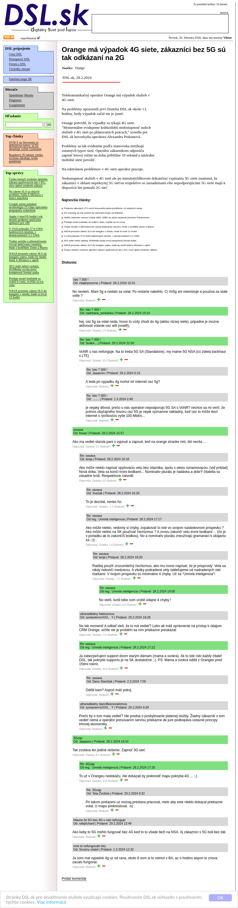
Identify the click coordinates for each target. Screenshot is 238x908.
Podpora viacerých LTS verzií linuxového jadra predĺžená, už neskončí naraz (103, 208)
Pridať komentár (74, 879)
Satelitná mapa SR (20, 79)
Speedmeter (16, 95)
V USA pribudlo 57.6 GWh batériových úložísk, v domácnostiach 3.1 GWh (26, 232)
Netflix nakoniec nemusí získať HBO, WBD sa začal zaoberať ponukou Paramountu (106, 217)
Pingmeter (15, 100)
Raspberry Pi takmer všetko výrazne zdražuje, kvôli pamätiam (26, 158)
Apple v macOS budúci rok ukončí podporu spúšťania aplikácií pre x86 (26, 219)
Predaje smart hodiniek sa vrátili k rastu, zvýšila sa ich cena (26, 281)
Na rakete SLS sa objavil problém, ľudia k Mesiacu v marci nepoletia (26, 195)
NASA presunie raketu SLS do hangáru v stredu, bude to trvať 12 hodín (28, 294)
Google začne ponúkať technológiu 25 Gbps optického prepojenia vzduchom (28, 207)
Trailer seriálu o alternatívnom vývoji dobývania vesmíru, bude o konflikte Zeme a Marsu (28, 244)
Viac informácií (51, 903)
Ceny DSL (15, 54)
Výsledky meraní (19, 68)
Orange (79, 68)
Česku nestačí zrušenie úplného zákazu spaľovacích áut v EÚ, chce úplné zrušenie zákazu (28, 182)
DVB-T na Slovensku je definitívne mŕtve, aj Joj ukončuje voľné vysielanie (25, 145)
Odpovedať (78, 300)
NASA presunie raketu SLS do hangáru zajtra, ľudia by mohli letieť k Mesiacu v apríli (28, 257)
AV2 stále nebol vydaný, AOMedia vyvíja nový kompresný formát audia (24, 269)
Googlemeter (17, 105)
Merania (28, 95)
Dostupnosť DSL (19, 59)
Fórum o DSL (17, 64)
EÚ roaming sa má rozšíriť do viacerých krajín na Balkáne (93, 213)
